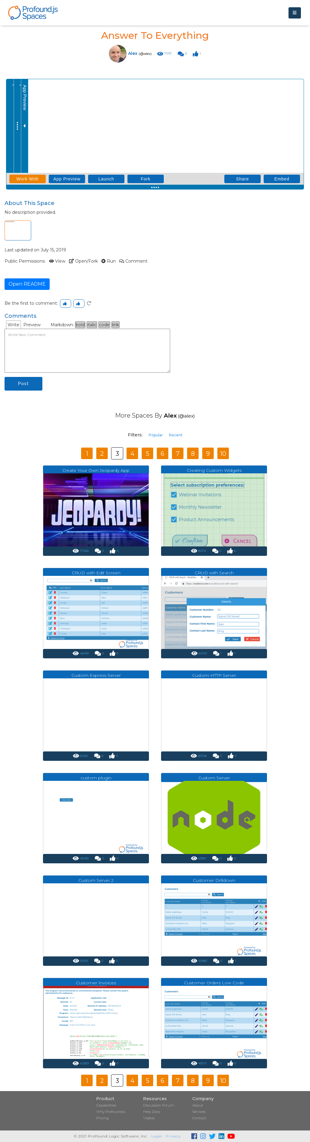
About (197, 1105)
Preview (32, 324)
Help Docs (151, 1111)
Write (13, 324)
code (104, 324)
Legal (156, 1136)
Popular (156, 435)
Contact (199, 1118)
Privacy (173, 1136)
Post (23, 383)
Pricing (102, 1118)
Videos (148, 1118)
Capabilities (106, 1105)
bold (80, 324)
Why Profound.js (110, 1111)
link (115, 324)
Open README (27, 284)
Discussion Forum (158, 1105)
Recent (176, 435)
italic (92, 324)
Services (199, 1111)
